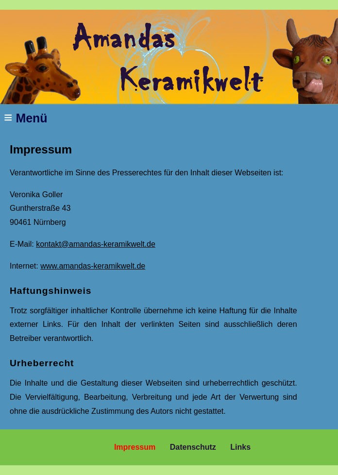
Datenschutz (193, 447)
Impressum (134, 447)
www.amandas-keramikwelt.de (92, 266)
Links (240, 447)
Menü (26, 117)
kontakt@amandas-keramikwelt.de (95, 244)
